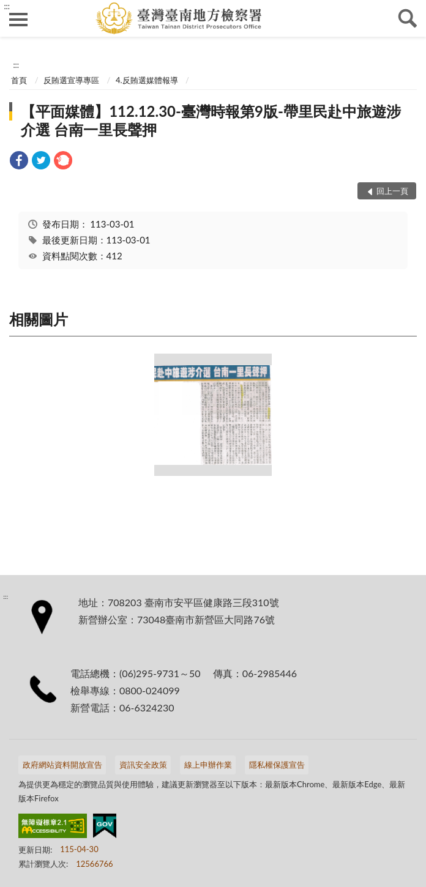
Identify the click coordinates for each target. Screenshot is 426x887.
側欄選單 (18, 19)
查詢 (407, 18)
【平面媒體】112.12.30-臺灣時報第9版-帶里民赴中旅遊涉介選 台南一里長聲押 (211, 120)
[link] (19, 162)
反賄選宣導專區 (71, 80)
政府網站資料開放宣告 (62, 765)
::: (7, 6)
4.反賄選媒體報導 (147, 80)
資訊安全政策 (143, 765)
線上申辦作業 (208, 765)
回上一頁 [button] (392, 191)
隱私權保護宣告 (277, 765)
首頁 (19, 80)
